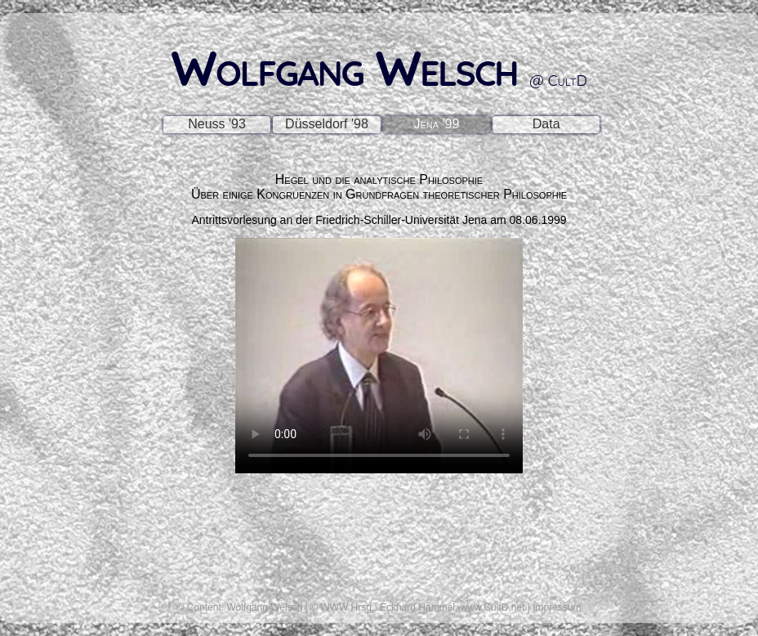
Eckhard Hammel (417, 607)
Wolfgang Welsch (378, 67)
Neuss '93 (217, 124)
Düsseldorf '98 (326, 124)
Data (546, 124)
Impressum (557, 607)
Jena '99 (436, 124)
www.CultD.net (493, 607)
